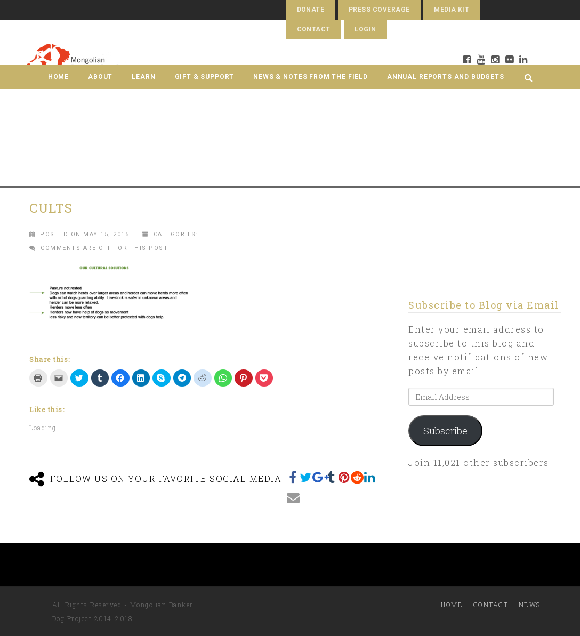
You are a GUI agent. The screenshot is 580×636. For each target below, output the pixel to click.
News (530, 604)
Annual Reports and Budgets (445, 76)
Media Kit (451, 9)
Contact (314, 29)
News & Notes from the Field (310, 76)
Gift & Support (205, 76)
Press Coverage (379, 9)
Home (58, 76)
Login (365, 29)
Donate (311, 9)
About (100, 76)
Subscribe (445, 430)
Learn (143, 76)
